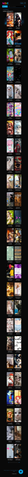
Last (19, 462)
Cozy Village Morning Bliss (10, 244)
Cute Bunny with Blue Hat (18, 136)
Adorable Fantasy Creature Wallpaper (18, 387)
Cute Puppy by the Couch (10, 369)
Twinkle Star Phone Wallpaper (18, 351)
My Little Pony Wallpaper (10, 118)
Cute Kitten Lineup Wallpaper (17, 100)
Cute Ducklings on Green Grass (10, 226)
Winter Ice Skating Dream (10, 387)
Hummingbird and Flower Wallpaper (10, 459)
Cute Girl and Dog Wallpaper (10, 154)
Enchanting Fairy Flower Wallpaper (17, 226)
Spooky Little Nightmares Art (18, 208)
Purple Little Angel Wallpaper (18, 280)
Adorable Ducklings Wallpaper (10, 298)
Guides (14, 471)
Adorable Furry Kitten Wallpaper (10, 351)
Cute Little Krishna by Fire (10, 28)
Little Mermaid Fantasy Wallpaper (10, 82)
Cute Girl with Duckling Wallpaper (10, 423)
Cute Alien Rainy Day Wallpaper (10, 280)
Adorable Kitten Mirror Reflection (18, 441)
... (17, 462)
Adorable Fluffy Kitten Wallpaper (10, 100)
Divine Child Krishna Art (10, 405)
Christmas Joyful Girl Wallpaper (10, 316)
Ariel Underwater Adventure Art (10, 46)
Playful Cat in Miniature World (10, 190)
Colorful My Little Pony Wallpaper (17, 118)
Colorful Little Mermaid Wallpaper (18, 82)
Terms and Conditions (13, 470)
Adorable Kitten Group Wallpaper (18, 64)
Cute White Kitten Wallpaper (18, 423)
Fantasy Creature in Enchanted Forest (18, 172)
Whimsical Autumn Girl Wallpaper (18, 298)
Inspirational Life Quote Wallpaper (10, 333)
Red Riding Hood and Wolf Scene (18, 154)
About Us (8, 470)
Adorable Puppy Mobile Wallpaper (17, 369)
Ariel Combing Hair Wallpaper (18, 405)
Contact (5, 470)
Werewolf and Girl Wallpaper (18, 28)
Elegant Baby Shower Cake (18, 333)
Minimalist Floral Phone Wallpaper (10, 262)
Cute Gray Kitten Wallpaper (10, 172)
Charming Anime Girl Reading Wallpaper (18, 190)
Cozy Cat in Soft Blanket (10, 441)
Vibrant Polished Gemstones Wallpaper (18, 244)
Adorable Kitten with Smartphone (17, 46)
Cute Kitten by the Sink (18, 315)
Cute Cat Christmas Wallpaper (10, 208)
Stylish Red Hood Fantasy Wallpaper (10, 136)
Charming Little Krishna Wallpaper (10, 64)
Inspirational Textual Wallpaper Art (18, 262)
